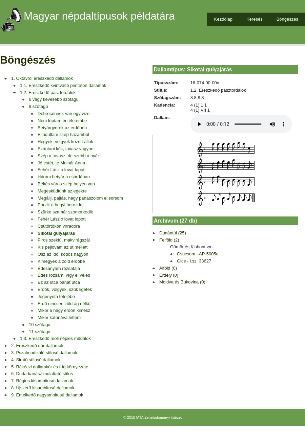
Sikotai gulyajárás (56, 233)
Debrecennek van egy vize (63, 113)
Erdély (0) (168, 275)
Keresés (254, 19)
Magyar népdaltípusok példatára (99, 16)
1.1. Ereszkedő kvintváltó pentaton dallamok (63, 85)
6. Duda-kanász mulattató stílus (42, 373)
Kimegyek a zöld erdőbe (61, 261)
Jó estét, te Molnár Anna (61, 162)
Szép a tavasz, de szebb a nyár (68, 155)
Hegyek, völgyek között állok (65, 141)
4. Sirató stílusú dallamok (35, 359)
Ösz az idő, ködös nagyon (63, 254)
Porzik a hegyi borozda (60, 204)
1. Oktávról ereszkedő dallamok (42, 78)
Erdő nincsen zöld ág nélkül (65, 303)
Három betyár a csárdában (64, 176)
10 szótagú (39, 324)
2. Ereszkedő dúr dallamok (37, 345)
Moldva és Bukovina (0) (182, 281)
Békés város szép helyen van (66, 183)
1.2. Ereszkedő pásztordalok (48, 92)
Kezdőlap (223, 19)
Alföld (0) (168, 268)
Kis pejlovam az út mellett (62, 247)
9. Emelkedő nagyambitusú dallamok (47, 394)
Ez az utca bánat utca (59, 282)
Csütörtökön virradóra (59, 226)
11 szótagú (39, 331)
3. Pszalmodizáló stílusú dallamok (44, 352)
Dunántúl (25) (172, 232)
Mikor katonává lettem (59, 317)
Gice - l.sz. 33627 (194, 260)
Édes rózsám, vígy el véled (64, 275)
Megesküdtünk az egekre (62, 190)
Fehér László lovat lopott (62, 169)
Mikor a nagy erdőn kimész (64, 310)
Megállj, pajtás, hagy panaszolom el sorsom (80, 198)
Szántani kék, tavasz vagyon (66, 148)
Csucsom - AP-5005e (198, 253)
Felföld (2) (169, 240)
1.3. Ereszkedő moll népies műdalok (55, 338)
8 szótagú (38, 106)
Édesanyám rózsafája (59, 268)
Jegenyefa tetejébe (56, 296)
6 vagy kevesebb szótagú (54, 99)
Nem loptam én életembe (62, 120)
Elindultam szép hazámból (63, 134)
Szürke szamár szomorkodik (65, 211)
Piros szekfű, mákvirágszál (64, 240)
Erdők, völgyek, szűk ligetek (65, 289)
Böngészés (287, 19)
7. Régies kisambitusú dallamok (42, 380)
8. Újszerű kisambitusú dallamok (42, 387)
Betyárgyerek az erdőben (62, 127)
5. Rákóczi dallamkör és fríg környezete (49, 366)
